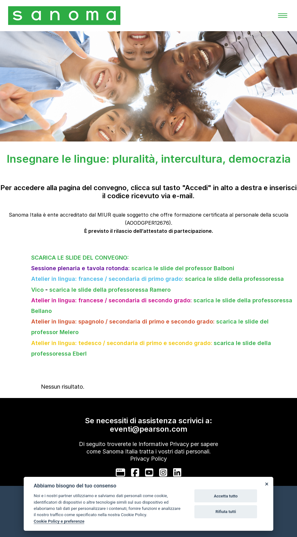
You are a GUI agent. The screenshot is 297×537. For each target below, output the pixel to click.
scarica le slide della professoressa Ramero (110, 289)
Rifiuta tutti (226, 511)
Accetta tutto (225, 496)
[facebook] (135, 472)
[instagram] (163, 472)
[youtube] (149, 472)
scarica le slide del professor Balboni (182, 268)
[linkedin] (177, 472)
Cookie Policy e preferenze (59, 521)
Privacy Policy (148, 458)
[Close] (266, 483)
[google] (120, 472)
